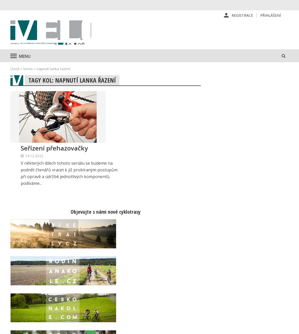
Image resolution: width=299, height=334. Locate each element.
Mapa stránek (245, 282)
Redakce (173, 266)
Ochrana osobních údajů (187, 307)
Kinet (284, 327)
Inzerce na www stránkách (189, 291)
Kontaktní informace (250, 274)
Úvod (14, 71)
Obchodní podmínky (183, 299)
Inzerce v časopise (183, 282)
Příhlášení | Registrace (253, 266)
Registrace (242, 15)
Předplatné (176, 274)
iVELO (54, 34)
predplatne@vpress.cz (130, 295)
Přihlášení (270, 15)
